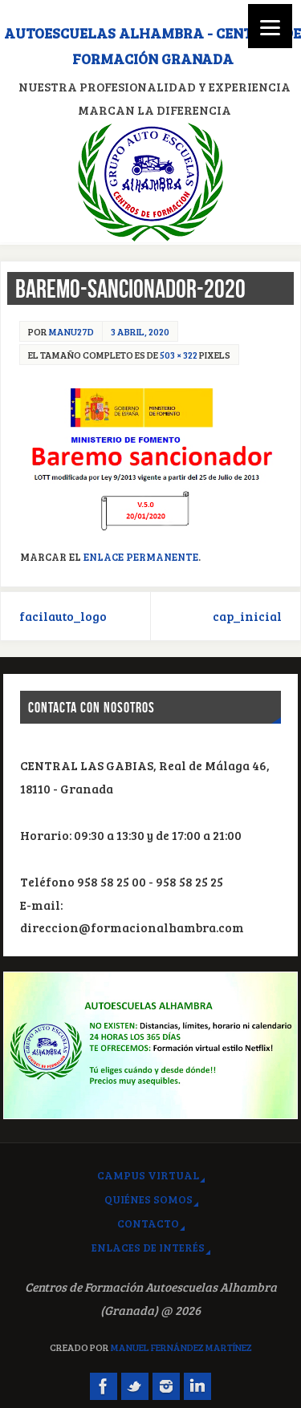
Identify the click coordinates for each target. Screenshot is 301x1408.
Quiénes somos (148, 1199)
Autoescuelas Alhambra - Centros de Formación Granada (152, 45)
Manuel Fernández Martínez (181, 1347)
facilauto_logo (63, 616)
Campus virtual (148, 1175)
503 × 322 (178, 354)
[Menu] (270, 26)
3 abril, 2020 (140, 331)
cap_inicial (247, 616)
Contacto (148, 1223)
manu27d (71, 331)
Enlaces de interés (148, 1247)
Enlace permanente (140, 557)
